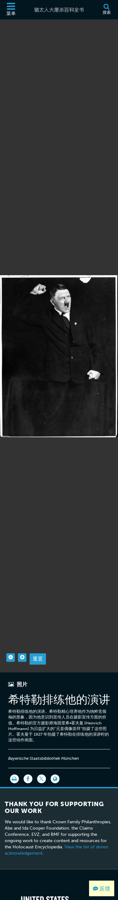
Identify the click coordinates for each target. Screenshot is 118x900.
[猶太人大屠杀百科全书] (59, 9)
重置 (38, 649)
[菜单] (11, 9)
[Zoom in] (22, 648)
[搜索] (106, 9)
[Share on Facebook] (28, 769)
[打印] (14, 769)
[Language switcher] (55, 769)
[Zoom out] (10, 648)
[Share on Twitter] (41, 769)
